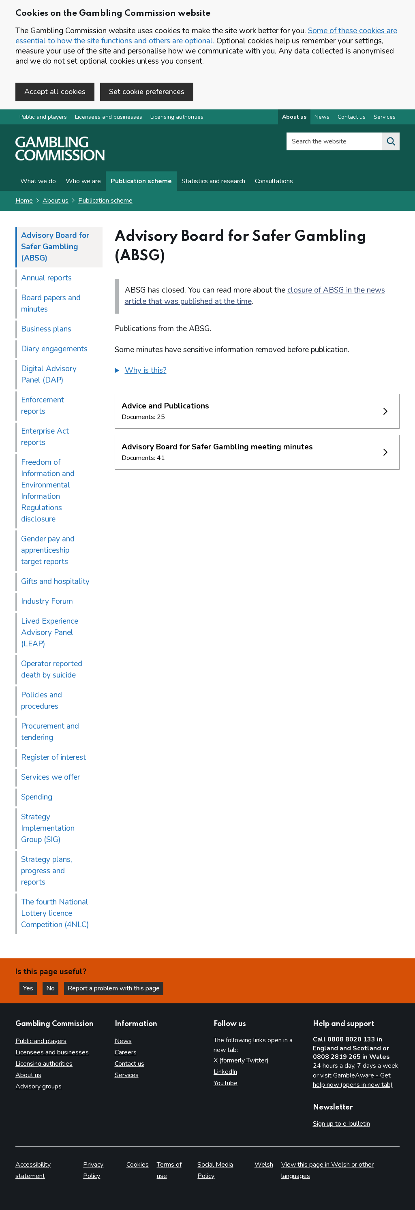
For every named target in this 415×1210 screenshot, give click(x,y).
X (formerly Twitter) (241, 1060)
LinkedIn (225, 1071)
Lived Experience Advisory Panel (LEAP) (49, 632)
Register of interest (53, 757)
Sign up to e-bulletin (341, 1123)
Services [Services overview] (385, 117)
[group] (257, 372)
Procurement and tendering (50, 732)
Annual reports (46, 278)
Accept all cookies (55, 91)
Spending (36, 797)
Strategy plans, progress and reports (46, 870)
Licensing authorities (176, 117)
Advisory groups (38, 1086)
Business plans (46, 329)
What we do (38, 181)
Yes (30, 988)
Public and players (43, 117)
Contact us (129, 1063)
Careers (126, 1052)
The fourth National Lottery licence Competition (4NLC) (55, 913)
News (123, 1041)
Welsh (264, 1164)
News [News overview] (321, 117)
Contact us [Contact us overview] (352, 117)
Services (127, 1075)
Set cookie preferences (146, 91)
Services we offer (50, 777)
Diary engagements (54, 349)
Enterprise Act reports (45, 437)
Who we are (83, 181)
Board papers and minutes (51, 303)
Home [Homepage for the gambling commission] (24, 200)
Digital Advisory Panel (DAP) (49, 374)
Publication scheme (141, 181)
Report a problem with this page (114, 988)
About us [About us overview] (294, 117)
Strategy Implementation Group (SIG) (48, 828)
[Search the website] (391, 141)
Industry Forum (47, 601)
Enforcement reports (42, 406)
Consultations (274, 181)
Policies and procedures (41, 701)
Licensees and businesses (108, 117)
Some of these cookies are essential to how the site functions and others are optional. (206, 36)
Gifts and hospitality (55, 581)
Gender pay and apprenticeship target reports (48, 550)
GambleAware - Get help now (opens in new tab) (353, 1080)
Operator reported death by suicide (51, 669)
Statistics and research (213, 181)
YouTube (225, 1083)
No (52, 988)
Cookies (137, 1164)
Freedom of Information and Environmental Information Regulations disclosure (48, 490)
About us (55, 200)
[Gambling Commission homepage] (60, 158)
